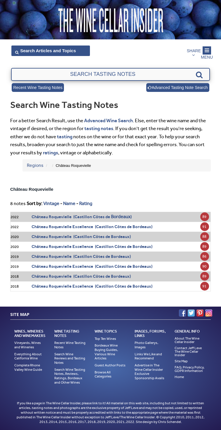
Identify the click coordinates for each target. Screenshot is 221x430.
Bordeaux (120, 216)
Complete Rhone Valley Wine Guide (28, 367)
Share (194, 50)
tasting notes (98, 128)
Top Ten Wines (105, 339)
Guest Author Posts (110, 365)
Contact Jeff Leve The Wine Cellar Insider (188, 351)
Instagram (208, 313)
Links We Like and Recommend (148, 356)
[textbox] (110, 74)
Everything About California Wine (28, 356)
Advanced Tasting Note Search (178, 87)
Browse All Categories (103, 374)
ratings (50, 152)
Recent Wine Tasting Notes (37, 87)
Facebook (182, 313)
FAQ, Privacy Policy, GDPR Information (189, 369)
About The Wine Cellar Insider (187, 340)
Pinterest (199, 313)
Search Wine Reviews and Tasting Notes (69, 358)
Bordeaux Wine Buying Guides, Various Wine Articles (106, 351)
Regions (35, 165)
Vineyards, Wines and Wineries (27, 345)
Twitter (191, 313)
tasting (64, 136)
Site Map (181, 361)
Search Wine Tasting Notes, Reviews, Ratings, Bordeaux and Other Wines (69, 376)
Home (179, 377)
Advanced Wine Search (108, 120)
